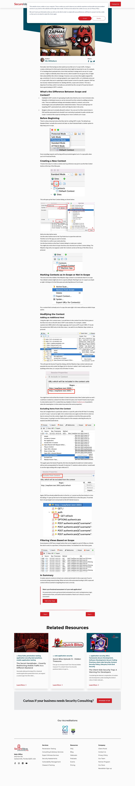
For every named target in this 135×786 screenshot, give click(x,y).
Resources (74, 745)
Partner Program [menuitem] (104, 762)
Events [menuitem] (72, 762)
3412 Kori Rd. (18, 756)
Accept (85, 18)
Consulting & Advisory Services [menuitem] (52, 752)
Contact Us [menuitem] (102, 752)
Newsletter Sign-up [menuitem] (105, 768)
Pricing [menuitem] (72, 765)
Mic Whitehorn (51, 61)
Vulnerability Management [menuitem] (51, 762)
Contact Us (115, 4)
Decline (99, 18)
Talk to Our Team (50, 601)
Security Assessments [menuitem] (49, 758)
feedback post (81, 402)
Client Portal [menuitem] (102, 749)
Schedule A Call (104, 700)
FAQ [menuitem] (71, 749)
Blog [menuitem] (72, 752)
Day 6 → (90, 614)
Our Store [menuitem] (101, 765)
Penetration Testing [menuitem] (49, 749)
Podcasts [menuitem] (73, 758)
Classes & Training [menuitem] (48, 765)
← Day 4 (44, 614)
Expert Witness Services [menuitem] (50, 755)
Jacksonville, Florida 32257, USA (25, 759)
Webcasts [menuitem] (73, 755)
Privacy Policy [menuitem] (103, 755)
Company (101, 745)
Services (45, 745)
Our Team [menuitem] (101, 758)
